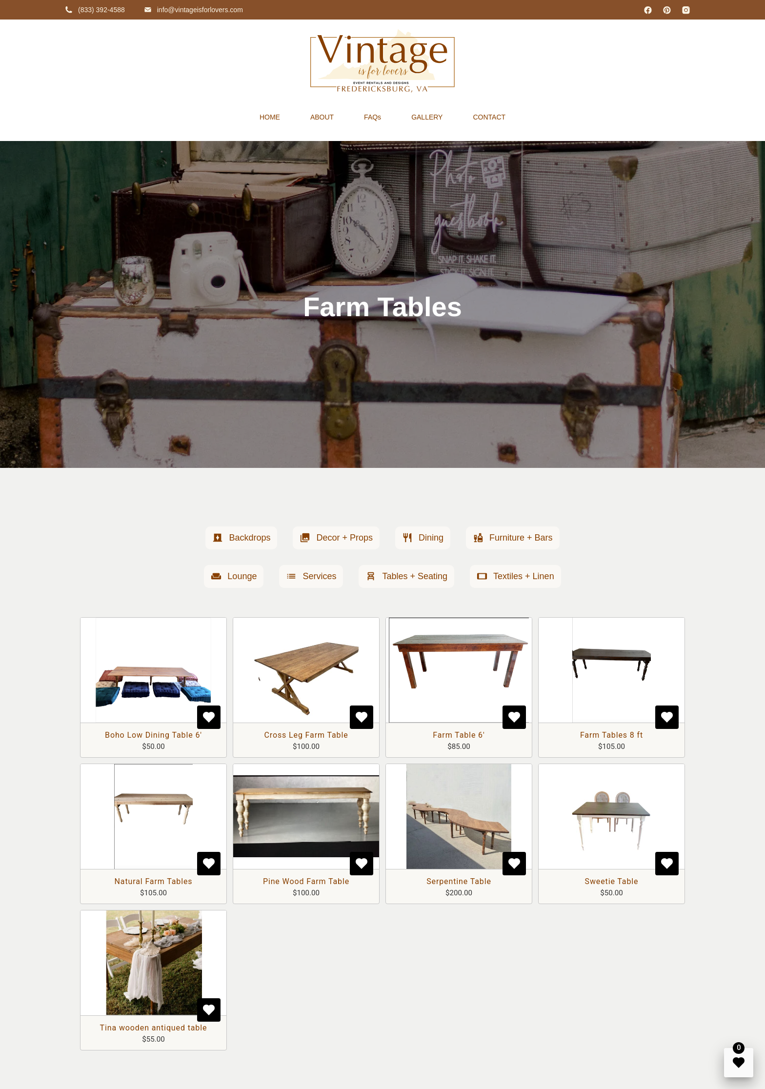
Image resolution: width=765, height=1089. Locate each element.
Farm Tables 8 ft (611, 735)
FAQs (372, 117)
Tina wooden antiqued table (153, 1027)
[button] (241, 537)
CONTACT (489, 117)
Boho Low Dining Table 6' (153, 735)
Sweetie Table (612, 881)
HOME (270, 117)
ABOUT (322, 117)
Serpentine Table (458, 881)
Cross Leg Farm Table (306, 735)
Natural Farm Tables (154, 881)
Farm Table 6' (458, 735)
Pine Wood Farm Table (306, 881)
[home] (382, 61)
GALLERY (427, 117)
